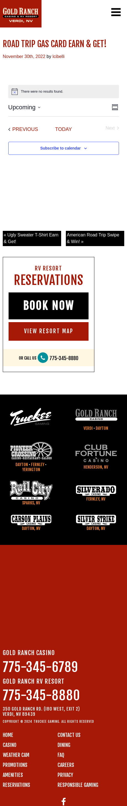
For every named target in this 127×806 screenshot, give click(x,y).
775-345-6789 (40, 667)
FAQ (61, 755)
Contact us (69, 735)
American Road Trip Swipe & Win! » (93, 238)
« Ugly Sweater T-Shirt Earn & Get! (31, 238)
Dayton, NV (31, 528)
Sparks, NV (31, 503)
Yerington (31, 469)
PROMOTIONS (15, 765)
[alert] (63, 91)
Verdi (88, 428)
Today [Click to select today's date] (63, 129)
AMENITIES (13, 775)
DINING (64, 745)
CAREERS (66, 765)
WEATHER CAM (16, 755)
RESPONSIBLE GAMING (78, 785)
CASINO (9, 745)
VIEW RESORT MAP (48, 331)
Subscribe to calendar (60, 148)
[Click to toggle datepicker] (24, 107)
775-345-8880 (64, 358)
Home (8, 735)
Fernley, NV (95, 499)
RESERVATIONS (16, 785)
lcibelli (59, 56)
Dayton (102, 428)
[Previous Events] (23, 129)
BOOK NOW (48, 306)
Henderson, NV (96, 467)
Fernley (37, 464)
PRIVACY (65, 775)
